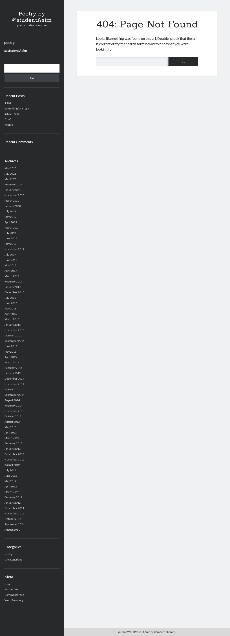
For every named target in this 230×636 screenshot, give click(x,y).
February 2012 (13, 497)
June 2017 (10, 260)
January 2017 (12, 287)
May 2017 (10, 265)
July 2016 (10, 297)
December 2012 (14, 454)
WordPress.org (13, 600)
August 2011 (12, 529)
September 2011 (14, 524)
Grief (7, 119)
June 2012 (10, 475)
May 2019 (10, 216)
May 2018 (10, 243)
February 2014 (13, 405)
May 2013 (10, 427)
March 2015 (11, 362)
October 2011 (12, 518)
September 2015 (14, 340)
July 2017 (10, 254)
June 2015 (10, 346)
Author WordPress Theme (134, 632)
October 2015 (12, 335)
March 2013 (11, 438)
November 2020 (14, 195)
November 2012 (14, 459)
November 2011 (14, 513)
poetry (9, 42)
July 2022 (10, 173)
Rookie (8, 124)
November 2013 (14, 411)
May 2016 (10, 308)
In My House (12, 114)
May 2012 (10, 481)
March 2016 (11, 319)
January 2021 (12, 189)
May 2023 (10, 168)
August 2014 (12, 400)
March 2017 (11, 276)
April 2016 (10, 314)
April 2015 (10, 357)
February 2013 (13, 443)
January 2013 (12, 448)
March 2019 (11, 227)
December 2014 (14, 378)
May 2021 (10, 179)
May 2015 (10, 351)
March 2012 (11, 492)
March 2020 (11, 200)
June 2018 (10, 238)
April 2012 (10, 486)
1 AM (7, 103)
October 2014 (12, 389)
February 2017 (13, 281)
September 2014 (14, 394)
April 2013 (10, 432)
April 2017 (10, 270)
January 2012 (12, 502)
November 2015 (14, 330)
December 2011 (14, 508)
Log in (7, 584)
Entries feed (11, 589)
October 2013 (12, 416)
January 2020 (12, 206)
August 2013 (12, 421)
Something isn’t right (16, 108)
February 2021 (13, 184)
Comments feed (14, 594)
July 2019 (10, 211)
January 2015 (12, 373)
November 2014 (14, 384)
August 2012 (12, 465)
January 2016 (12, 324)
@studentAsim (15, 50)
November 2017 (14, 249)
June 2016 (10, 303)
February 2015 (13, 367)
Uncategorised (13, 559)
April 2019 (10, 222)
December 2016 (14, 292)
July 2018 (10, 233)
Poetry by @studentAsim (32, 17)
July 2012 (10, 470)
